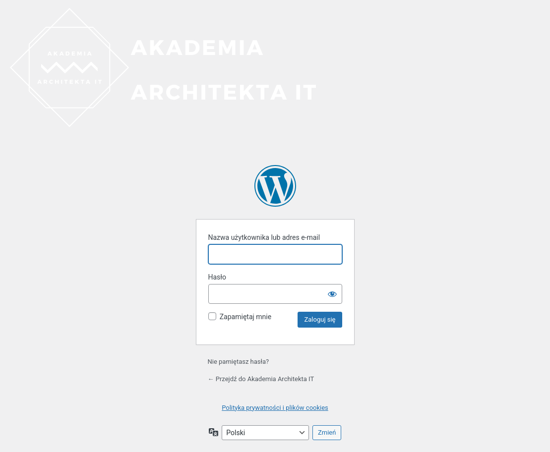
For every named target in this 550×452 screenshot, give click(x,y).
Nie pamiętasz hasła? (238, 361)
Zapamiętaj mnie (245, 317)
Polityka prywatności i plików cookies (275, 407)
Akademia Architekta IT (275, 186)
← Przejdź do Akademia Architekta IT (261, 379)
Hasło (217, 277)
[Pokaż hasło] (332, 294)
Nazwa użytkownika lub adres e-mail (264, 237)
